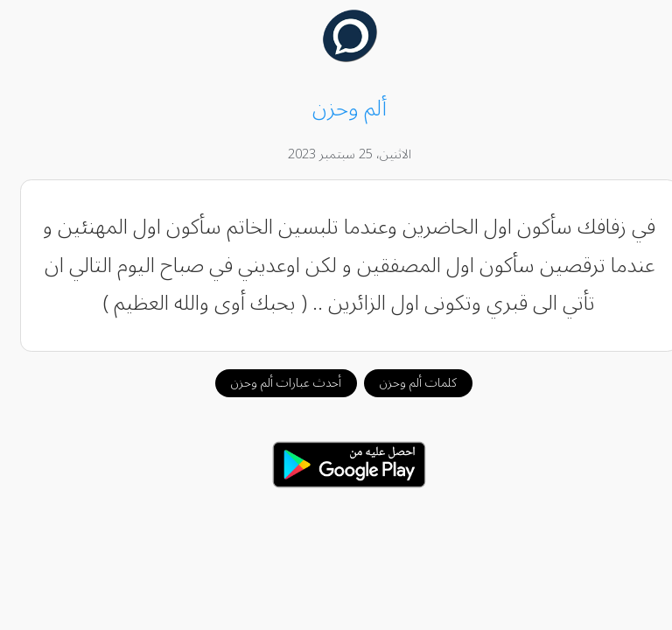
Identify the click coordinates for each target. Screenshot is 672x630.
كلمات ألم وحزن (405, 383)
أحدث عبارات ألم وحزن (273, 383)
